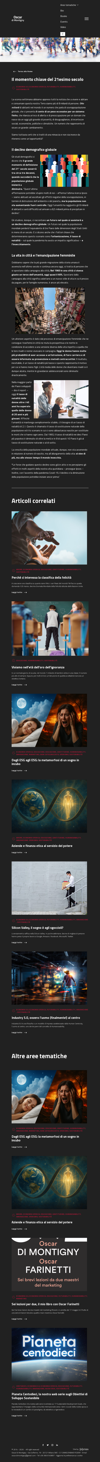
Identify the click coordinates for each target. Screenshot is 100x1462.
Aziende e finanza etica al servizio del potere (42, 845)
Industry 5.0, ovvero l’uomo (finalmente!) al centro (46, 1017)
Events (64, 21)
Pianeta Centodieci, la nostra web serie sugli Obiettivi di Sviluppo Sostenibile (49, 1396)
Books (63, 16)
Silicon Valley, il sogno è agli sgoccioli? (37, 927)
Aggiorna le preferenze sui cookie (69, 1455)
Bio (62, 10)
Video (63, 27)
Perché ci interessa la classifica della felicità (41, 577)
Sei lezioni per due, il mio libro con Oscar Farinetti (45, 1304)
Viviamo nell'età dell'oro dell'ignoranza (38, 667)
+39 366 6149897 (47, 1455)
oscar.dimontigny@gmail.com (24, 1455)
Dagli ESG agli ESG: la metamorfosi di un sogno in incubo (45, 762)
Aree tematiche (68, 5)
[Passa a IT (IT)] (62, 34)
